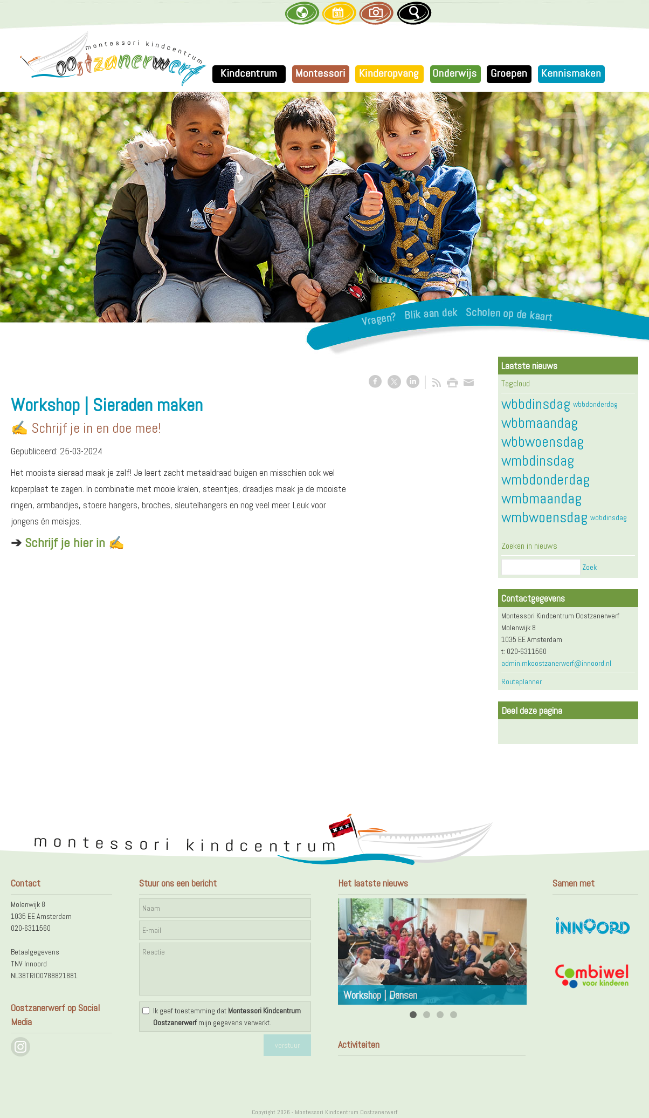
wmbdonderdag (545, 479)
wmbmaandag (541, 498)
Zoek (589, 567)
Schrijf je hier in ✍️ (75, 542)
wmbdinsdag (537, 460)
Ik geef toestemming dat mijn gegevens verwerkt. (227, 1016)
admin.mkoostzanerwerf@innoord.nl (556, 663)
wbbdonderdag (595, 404)
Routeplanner (521, 681)
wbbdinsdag (535, 403)
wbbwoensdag (542, 441)
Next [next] (512, 951)
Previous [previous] (352, 951)
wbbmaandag (539, 422)
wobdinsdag (608, 517)
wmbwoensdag (544, 517)
